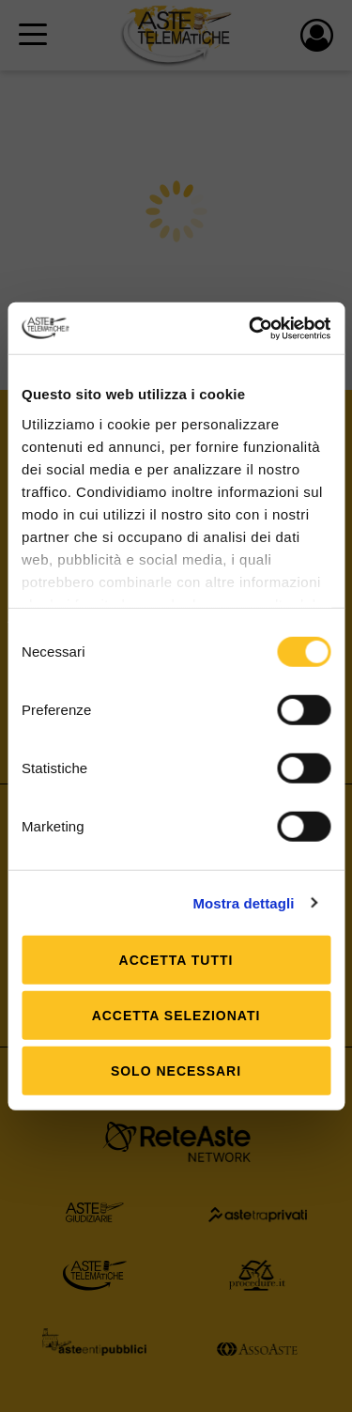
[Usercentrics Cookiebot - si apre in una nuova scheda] (250, 328)
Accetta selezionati (176, 1015)
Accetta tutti (176, 960)
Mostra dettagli (243, 902)
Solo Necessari (176, 1070)
